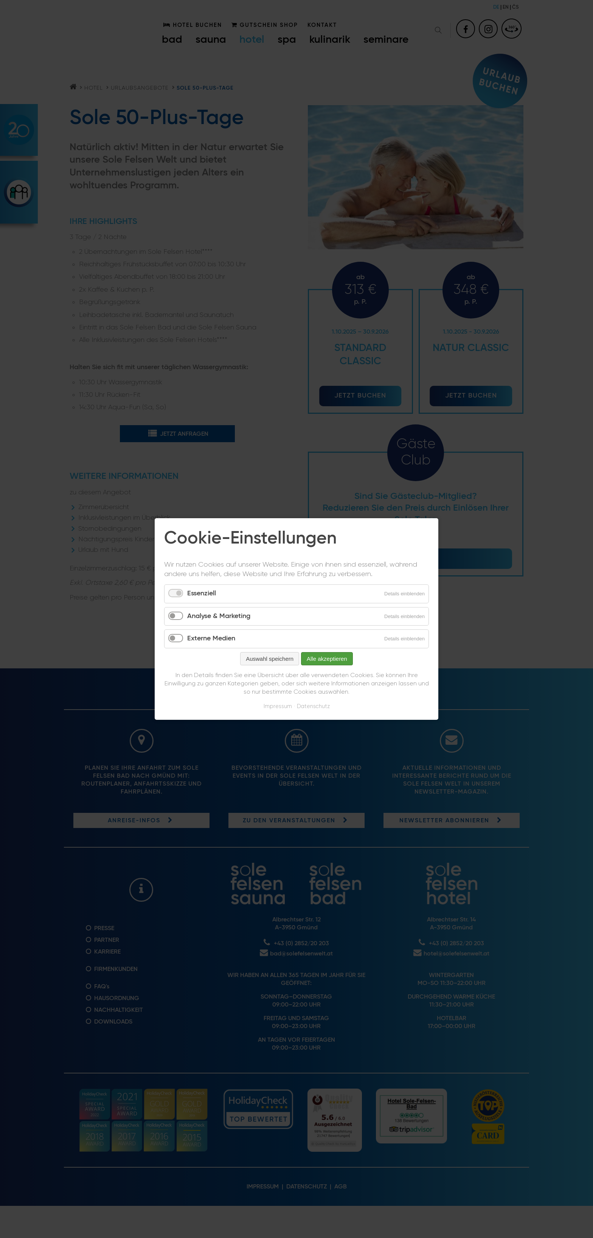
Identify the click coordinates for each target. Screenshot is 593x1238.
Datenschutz (313, 706)
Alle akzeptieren (327, 659)
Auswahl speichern (269, 659)
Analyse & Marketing (218, 616)
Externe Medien (211, 638)
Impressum (278, 706)
